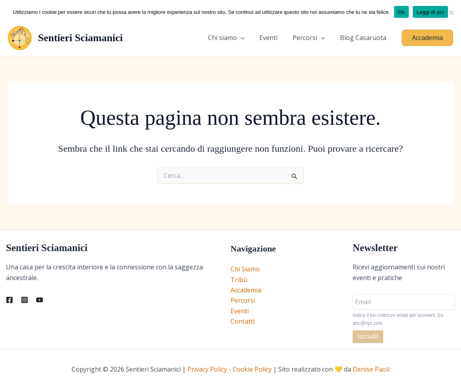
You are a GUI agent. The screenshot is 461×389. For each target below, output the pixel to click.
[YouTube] (39, 299)
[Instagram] (24, 299)
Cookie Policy (252, 369)
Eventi (274, 37)
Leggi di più (430, 12)
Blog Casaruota (364, 37)
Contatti (242, 321)
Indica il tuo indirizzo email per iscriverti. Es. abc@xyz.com (398, 319)
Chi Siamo (245, 269)
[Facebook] (9, 299)
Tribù (238, 279)
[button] (427, 38)
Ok (401, 12)
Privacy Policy (207, 369)
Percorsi (312, 37)
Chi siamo (234, 37)
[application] (249, 37)
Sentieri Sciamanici (80, 38)
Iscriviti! (367, 336)
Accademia (245, 290)
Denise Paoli (371, 369)
